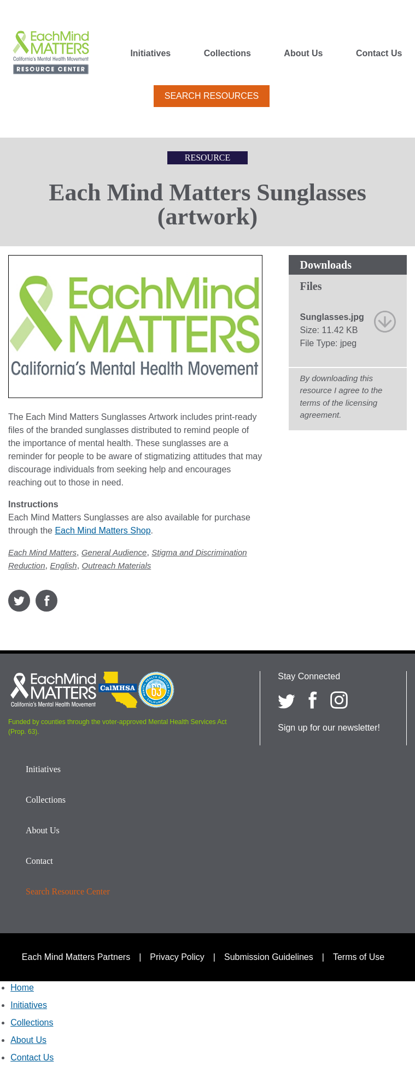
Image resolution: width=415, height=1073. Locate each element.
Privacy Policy (177, 957)
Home (22, 987)
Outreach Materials (116, 565)
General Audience (114, 552)
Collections (227, 53)
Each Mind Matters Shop (102, 530)
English (63, 565)
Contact (39, 860)
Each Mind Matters (42, 552)
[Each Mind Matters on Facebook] (313, 700)
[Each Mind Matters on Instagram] (339, 700)
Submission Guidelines (268, 957)
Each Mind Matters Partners (76, 957)
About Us (303, 53)
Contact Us (379, 53)
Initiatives (150, 53)
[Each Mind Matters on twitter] (286, 700)
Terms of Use (358, 957)
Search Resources (212, 95)
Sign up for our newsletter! (329, 727)
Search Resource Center (68, 891)
